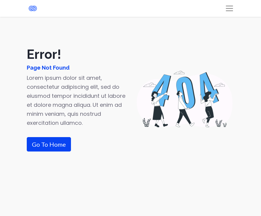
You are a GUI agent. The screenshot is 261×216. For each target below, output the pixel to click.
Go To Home (49, 144)
